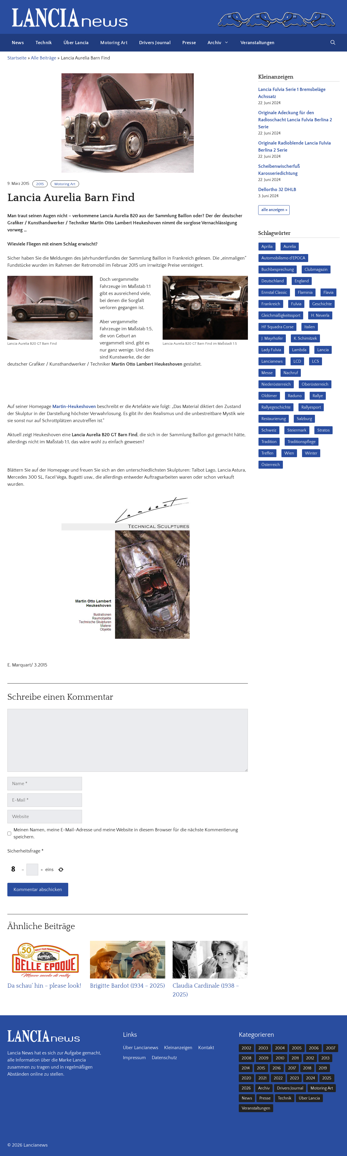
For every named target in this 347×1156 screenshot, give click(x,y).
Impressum (134, 1057)
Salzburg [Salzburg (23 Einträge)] (304, 419)
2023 (294, 1078)
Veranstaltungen (257, 42)
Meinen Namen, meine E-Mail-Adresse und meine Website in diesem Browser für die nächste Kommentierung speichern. (126, 833)
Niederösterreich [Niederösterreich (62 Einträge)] (276, 384)
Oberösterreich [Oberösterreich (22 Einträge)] (315, 384)
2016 (277, 1068)
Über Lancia (76, 42)
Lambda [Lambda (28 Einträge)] (299, 350)
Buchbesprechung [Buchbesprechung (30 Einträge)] (277, 269)
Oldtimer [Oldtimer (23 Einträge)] (269, 396)
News (18, 42)
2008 (246, 1058)
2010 (280, 1058)
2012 (310, 1058)
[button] (333, 43)
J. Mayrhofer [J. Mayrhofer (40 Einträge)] (272, 338)
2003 (263, 1048)
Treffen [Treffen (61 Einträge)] (267, 453)
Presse (189, 42)
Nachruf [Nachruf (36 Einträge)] (290, 373)
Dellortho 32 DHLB (277, 189)
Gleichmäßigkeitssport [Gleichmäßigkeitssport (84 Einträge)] (280, 315)
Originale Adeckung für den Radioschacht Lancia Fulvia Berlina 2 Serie (295, 120)
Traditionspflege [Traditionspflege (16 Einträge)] (302, 441)
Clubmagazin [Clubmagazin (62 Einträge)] (316, 269)
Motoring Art (113, 42)
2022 (278, 1078)
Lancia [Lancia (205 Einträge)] (323, 350)
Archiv (221, 43)
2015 (40, 184)
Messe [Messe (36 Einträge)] (267, 373)
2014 (246, 1068)
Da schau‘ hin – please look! (44, 986)
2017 (292, 1068)
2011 (295, 1058)
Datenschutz (164, 1057)
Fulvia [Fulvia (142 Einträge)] (296, 304)
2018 (307, 1068)
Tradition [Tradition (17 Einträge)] (269, 441)
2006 (314, 1048)
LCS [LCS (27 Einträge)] (315, 361)
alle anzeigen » (274, 210)
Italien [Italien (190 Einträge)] (309, 327)
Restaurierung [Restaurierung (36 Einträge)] (273, 419)
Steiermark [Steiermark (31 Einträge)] (296, 430)
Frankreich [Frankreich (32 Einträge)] (270, 304)
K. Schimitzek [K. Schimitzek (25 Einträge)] (305, 338)
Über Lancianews (140, 1047)
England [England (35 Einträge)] (302, 281)
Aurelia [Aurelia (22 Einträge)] (289, 246)
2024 (310, 1078)
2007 (330, 1048)
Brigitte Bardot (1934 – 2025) (127, 986)
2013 (325, 1058)
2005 (297, 1048)
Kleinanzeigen (178, 1047)
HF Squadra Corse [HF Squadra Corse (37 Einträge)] (277, 327)
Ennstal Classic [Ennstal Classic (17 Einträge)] (274, 292)
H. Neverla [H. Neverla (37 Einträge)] (320, 315)
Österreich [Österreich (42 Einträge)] (270, 464)
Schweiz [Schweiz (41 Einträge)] (268, 430)
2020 (246, 1078)
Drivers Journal (155, 42)
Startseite (16, 58)
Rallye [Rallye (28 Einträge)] (318, 396)
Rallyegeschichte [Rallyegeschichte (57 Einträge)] (276, 407)
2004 (280, 1048)
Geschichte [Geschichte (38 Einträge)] (322, 304)
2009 (263, 1058)
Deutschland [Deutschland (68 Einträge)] (272, 281)
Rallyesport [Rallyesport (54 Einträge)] (311, 407)
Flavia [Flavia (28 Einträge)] (328, 292)
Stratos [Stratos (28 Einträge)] (323, 430)
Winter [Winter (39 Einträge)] (311, 453)
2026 (246, 1088)
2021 (262, 1078)
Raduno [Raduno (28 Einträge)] (295, 396)
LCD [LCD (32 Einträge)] (297, 361)
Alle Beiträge (43, 58)
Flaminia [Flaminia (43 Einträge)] (305, 292)
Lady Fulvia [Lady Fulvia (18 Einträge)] (271, 350)
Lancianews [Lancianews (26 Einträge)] (272, 361)
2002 (246, 1048)
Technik (44, 42)
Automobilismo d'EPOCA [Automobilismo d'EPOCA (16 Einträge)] (283, 258)
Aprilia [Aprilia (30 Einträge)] (267, 246)
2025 (326, 1078)
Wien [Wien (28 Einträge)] (289, 453)
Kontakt (206, 1047)
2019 (323, 1068)
